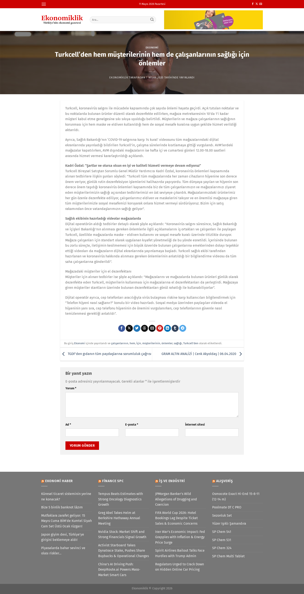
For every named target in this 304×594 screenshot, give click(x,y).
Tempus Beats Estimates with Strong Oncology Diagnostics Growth (120, 499)
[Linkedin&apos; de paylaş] (167, 328)
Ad (68, 424)
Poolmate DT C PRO (226, 507)
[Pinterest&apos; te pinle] (159, 328)
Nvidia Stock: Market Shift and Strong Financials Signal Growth (122, 534)
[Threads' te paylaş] (144, 328)
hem (132, 343)
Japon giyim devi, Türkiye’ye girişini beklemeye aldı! (62, 537)
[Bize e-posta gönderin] (260, 4)
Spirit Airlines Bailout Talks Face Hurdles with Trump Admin (180, 553)
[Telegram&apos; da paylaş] (182, 328)
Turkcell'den (190, 343)
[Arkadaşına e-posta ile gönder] (152, 328)
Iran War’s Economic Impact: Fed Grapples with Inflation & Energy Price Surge (180, 537)
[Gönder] (152, 19)
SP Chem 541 (221, 532)
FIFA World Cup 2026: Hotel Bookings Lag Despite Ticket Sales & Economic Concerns (176, 518)
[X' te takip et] (256, 4)
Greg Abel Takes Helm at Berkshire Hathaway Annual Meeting (119, 518)
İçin (138, 343)
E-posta (131, 424)
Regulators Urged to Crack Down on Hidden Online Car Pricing (179, 567)
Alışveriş (224, 481)
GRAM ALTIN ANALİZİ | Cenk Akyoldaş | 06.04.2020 (203, 354)
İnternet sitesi (195, 424)
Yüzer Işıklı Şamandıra (229, 523)
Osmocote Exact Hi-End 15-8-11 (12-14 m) (235, 496)
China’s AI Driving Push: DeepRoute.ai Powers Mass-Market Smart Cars (119, 569)
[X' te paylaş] (129, 328)
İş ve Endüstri (172, 481)
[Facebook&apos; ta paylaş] (121, 328)
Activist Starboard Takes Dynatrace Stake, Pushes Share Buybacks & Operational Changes (123, 550)
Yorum (70, 388)
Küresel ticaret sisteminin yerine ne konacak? (66, 496)
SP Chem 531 (221, 540)
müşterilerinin (151, 343)
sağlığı (178, 343)
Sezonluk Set (222, 515)
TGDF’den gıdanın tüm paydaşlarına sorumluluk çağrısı (105, 354)
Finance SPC (113, 481)
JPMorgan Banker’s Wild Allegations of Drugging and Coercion (176, 499)
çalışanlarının (119, 343)
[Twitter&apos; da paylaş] (136, 328)
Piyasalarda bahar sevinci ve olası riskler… (63, 550)
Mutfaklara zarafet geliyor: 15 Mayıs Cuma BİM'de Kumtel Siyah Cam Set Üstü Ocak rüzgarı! (66, 520)
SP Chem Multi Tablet (228, 556)
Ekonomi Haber (59, 481)
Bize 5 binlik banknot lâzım (62, 507)
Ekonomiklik (118, 77)
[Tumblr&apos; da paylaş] (175, 328)
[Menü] (43, 4)
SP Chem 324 (222, 548)
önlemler (167, 343)
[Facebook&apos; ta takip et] (252, 4)
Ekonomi (152, 47)
